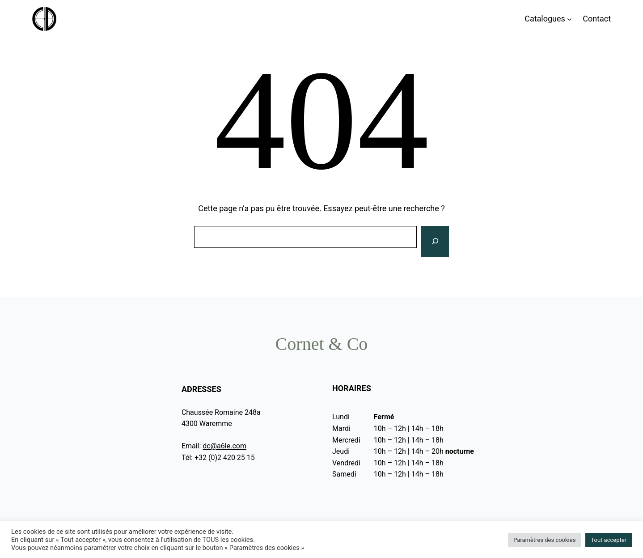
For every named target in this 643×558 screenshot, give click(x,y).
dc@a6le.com (224, 446)
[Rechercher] (435, 241)
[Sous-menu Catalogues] (569, 19)
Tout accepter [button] (608, 540)
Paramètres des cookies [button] (544, 540)
